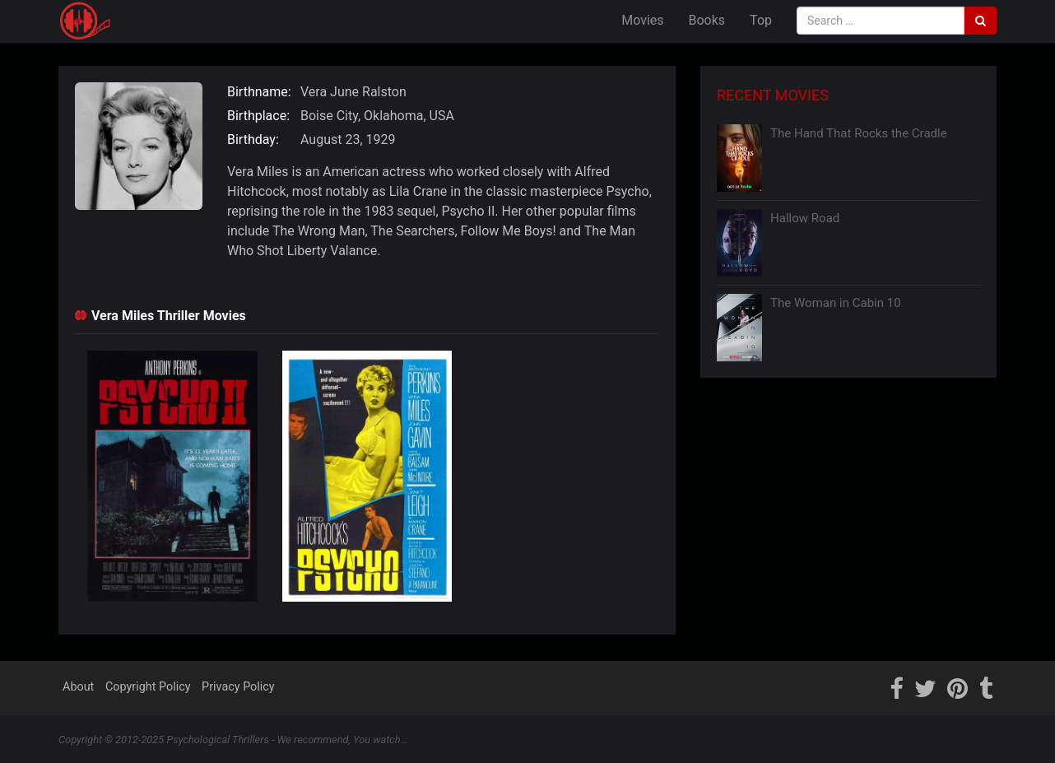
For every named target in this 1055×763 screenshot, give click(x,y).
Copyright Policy (148, 687)
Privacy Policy (238, 687)
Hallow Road (804, 218)
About (78, 687)
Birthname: (259, 92)
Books (707, 20)
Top (761, 20)
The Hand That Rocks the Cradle (858, 133)
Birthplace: (258, 115)
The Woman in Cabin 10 (835, 302)
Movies (642, 20)
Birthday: (253, 139)
